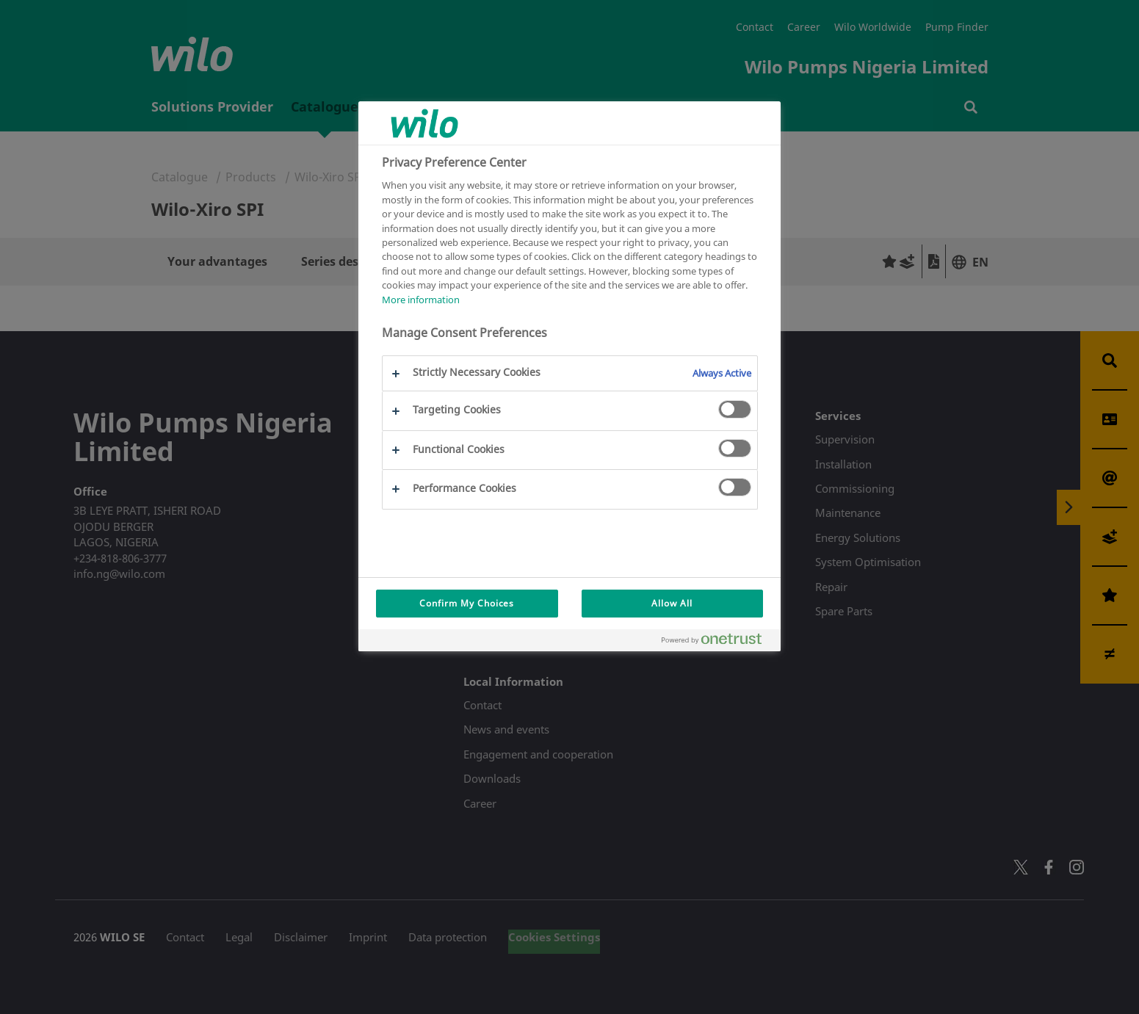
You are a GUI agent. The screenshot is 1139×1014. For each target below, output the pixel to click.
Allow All (672, 603)
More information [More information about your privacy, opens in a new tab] (421, 299)
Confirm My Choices (466, 603)
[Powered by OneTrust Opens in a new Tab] (717, 642)
